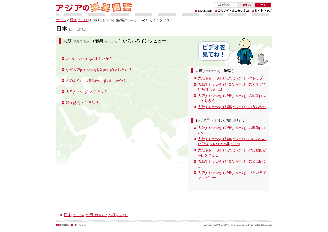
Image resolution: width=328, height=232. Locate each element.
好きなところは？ (82, 102)
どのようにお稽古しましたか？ (96, 80)
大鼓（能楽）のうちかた (232, 107)
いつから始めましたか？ (89, 58)
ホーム (61, 20)
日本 (79, 20)
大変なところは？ (87, 91)
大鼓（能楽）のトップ (230, 78)
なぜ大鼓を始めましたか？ (99, 69)
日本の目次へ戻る (96, 215)
